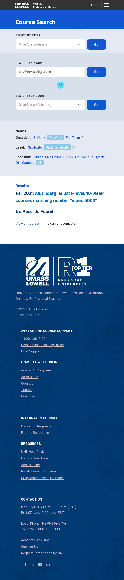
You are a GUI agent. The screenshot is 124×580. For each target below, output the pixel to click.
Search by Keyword (30, 63)
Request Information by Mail (42, 553)
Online (38, 157)
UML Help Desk (32, 451)
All (83, 137)
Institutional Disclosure (38, 471)
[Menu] (107, 4)
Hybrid (100, 157)
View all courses (28, 223)
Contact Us (29, 546)
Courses (27, 383)
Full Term (73, 137)
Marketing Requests (36, 426)
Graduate (35, 147)
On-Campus (84, 157)
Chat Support (31, 351)
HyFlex (68, 157)
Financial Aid (30, 396)
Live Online (53, 157)
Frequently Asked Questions (42, 477)
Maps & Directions (34, 458)
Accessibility (30, 464)
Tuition (26, 390)
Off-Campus (25, 162)
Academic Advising (35, 540)
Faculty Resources (35, 432)
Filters (21, 130)
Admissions (29, 376)
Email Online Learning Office (42, 344)
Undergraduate (57, 147)
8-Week (39, 137)
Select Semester (28, 35)
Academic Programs (36, 370)
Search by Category (30, 95)
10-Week (55, 137)
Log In (95, 4)
